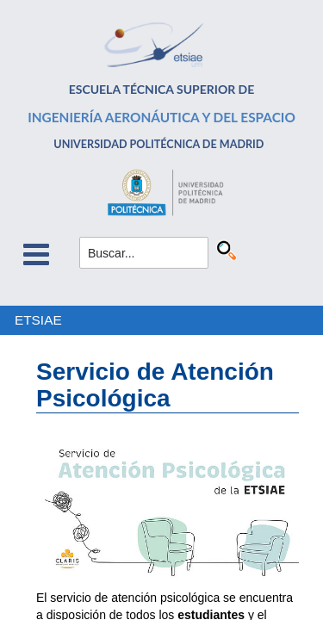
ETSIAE (38, 320)
